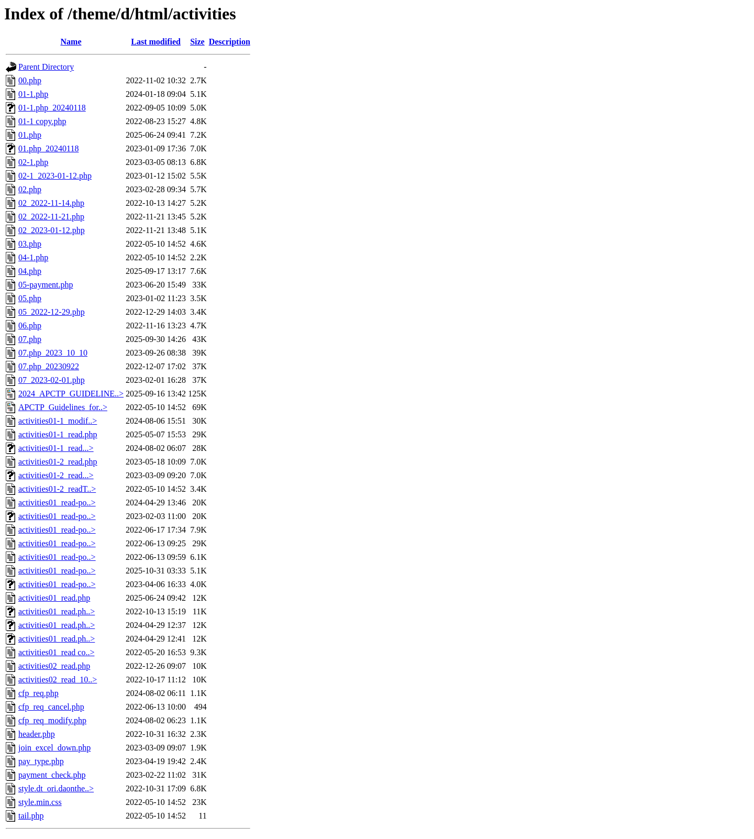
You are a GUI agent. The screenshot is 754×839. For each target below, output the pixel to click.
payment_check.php (51, 774)
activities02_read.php (54, 665)
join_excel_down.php (54, 747)
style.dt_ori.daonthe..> (56, 788)
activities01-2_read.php (57, 461)
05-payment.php (45, 284)
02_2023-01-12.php (51, 230)
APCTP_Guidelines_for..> (62, 407)
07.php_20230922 (48, 366)
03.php (29, 243)
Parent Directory (46, 66)
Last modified (156, 41)
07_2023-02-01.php (51, 380)
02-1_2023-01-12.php (55, 175)
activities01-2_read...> (56, 475)
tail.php (30, 815)
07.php (29, 339)
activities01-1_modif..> (57, 420)
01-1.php (33, 94)
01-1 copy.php (42, 121)
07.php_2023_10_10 (52, 352)
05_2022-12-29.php (51, 311)
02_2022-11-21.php (51, 216)
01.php (29, 134)
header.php (36, 734)
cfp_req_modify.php (52, 720)
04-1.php (33, 257)
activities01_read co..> (56, 652)
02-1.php (33, 162)
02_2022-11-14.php (51, 202)
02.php (29, 189)
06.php (29, 325)
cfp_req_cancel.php (51, 706)
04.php (29, 271)
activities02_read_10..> (57, 679)
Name (71, 41)
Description (229, 41)
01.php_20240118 (48, 148)
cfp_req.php (38, 693)
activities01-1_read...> (56, 448)
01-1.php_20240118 (52, 107)
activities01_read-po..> (57, 502)
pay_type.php (41, 761)
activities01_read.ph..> (56, 611)
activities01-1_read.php (57, 434)
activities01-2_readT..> (57, 488)
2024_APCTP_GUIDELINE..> (71, 393)
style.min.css (40, 802)
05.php (29, 298)
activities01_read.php (54, 597)
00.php (29, 80)
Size (197, 41)
